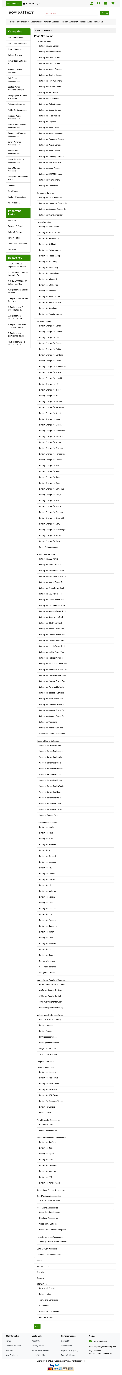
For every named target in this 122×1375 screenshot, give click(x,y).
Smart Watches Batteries (49, 1200)
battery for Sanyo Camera (50, 162)
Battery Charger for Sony (49, 524)
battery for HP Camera (48, 92)
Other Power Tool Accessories (52, 733)
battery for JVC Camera (49, 98)
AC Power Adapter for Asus (50, 990)
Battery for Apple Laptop (49, 232)
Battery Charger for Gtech (50, 372)
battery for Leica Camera (49, 116)
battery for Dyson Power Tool (51, 588)
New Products (43, 1266)
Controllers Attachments (49, 1212)
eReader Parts (45, 1113)
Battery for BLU (45, 850)
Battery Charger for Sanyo (50, 495)
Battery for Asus (46, 833)
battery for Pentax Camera (50, 145)
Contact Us (98, 22)
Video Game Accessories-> (14, 152)
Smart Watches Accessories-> (14, 143)
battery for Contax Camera (50, 69)
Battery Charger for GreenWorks (52, 366)
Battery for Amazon (47, 1072)
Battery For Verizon (47, 1107)
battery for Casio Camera (49, 57)
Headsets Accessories (48, 1218)
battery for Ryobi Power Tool (51, 699)
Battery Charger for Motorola (51, 436)
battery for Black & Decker (50, 565)
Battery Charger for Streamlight (52, 530)
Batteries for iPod (46, 1124)
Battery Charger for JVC (49, 396)
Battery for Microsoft (48, 279)
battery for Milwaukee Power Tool (53, 664)
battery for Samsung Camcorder (52, 209)
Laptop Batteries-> (16, 49)
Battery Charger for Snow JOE (51, 518)
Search (105, 13)
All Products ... (14, 203)
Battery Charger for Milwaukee (52, 431)
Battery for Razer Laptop (49, 296)
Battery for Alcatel (46, 827)
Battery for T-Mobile (47, 943)
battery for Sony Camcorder (51, 215)
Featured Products (13, 1346)
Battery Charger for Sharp (50, 506)
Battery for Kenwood (47, 1165)
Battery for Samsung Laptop (51, 302)
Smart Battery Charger (48, 547)
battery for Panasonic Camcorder (53, 203)
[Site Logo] (24, 13)
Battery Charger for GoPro (50, 361)
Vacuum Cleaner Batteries (48, 741)
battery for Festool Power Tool (52, 605)
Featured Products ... (17, 197)
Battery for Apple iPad (48, 1078)
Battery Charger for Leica (49, 419)
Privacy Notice (14, 238)
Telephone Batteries (16, 104)
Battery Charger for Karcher (50, 401)
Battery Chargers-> (16, 55)
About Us (12, 220)
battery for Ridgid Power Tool (51, 693)
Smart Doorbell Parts (48, 1054)
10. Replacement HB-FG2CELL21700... (17, 343)
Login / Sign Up (38, 1355)
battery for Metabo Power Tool (52, 658)
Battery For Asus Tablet (49, 1084)
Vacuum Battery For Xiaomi (50, 809)
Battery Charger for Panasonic (52, 454)
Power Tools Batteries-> (17, 62)
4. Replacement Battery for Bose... (18, 291)
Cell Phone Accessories (47, 823)
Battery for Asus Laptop (49, 238)
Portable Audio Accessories (48, 1120)
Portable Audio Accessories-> (14, 117)
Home (27, 3)
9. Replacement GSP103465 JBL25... (16, 334)
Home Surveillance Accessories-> (16, 160)
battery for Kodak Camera (50, 104)
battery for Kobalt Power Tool (51, 640)
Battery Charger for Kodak (50, 413)
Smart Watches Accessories (49, 1196)
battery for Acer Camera (49, 46)
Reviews (40, 1278)
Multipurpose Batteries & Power (50, 1015)
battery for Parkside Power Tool (52, 675)
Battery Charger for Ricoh (50, 471)
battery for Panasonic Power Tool (53, 669)
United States (13, 3)
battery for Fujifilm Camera (50, 81)
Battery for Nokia (46, 903)
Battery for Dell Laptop (48, 244)
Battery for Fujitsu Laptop (50, 250)
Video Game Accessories (47, 1208)
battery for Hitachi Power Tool (51, 629)
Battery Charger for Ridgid (50, 477)
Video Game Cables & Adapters (52, 1230)
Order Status (36, 22)
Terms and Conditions (17, 244)
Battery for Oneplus (47, 908)
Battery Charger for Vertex (50, 535)
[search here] (71, 13)
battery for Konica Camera (50, 110)
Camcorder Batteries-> (17, 43)
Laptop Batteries (44, 222)
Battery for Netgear (47, 897)
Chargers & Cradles (47, 972)
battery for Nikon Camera (50, 127)
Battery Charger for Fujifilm (50, 349)
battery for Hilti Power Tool (50, 623)
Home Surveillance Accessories (50, 1237)
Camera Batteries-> (16, 37)
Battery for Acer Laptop (49, 227)
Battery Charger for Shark (50, 500)
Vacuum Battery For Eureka (50, 757)
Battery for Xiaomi (46, 955)
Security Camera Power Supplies (53, 1241)
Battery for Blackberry (48, 844)
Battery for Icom (46, 1159)
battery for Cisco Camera (49, 63)
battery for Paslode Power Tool (52, 681)
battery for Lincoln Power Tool (52, 646)
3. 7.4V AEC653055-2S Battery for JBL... (17, 282)
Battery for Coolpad (47, 856)
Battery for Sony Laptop (49, 308)
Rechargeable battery (48, 1130)
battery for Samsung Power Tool (52, 704)
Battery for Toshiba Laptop (50, 314)
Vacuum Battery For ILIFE (50, 774)
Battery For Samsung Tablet (51, 1101)
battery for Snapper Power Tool (52, 716)
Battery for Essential (47, 862)
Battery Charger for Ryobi (49, 483)
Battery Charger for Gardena (51, 355)
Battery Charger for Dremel (50, 332)
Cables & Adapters (47, 961)
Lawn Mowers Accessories (14, 169)
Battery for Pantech (47, 920)
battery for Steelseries (48, 186)
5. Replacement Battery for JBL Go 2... (18, 299)
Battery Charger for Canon (50, 326)
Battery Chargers (44, 321)
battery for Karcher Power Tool (52, 634)
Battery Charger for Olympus (51, 448)
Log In (36, 3)
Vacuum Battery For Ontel (50, 798)
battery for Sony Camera (49, 180)
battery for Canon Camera (50, 52)
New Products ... (15, 191)
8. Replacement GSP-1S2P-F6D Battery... (17, 326)
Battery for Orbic (46, 914)
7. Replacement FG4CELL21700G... (16, 317)
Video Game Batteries (48, 1224)
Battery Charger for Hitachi (50, 378)
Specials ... (12, 185)
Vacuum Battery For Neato (50, 792)
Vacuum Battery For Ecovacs (51, 751)
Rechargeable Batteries (49, 1043)
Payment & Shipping (52, 22)
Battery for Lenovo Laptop (50, 273)
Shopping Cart (86, 22)
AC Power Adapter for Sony (50, 1002)
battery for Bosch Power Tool (51, 570)
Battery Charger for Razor (50, 465)
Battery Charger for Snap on (51, 512)
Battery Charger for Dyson (50, 337)
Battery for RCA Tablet (48, 1095)
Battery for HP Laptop (48, 262)
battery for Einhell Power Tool (51, 600)
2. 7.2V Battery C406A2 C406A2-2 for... (18, 273)
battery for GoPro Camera (50, 87)
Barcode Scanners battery (50, 1019)
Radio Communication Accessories (51, 1138)
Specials (40, 1272)
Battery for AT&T (46, 839)
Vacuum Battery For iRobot (50, 780)
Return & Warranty (70, 22)
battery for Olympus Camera (51, 133)
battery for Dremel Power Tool (51, 582)
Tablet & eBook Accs (45, 1067)
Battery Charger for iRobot (50, 390)
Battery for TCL (45, 949)
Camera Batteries (44, 41)
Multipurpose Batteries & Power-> (17, 97)
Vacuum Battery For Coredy (50, 745)
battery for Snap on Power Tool (52, 710)
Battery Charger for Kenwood (51, 407)
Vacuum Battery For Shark (50, 803)
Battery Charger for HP (48, 384)
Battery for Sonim (46, 932)
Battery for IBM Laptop (48, 267)
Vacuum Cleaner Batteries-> (15, 71)
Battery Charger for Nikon (50, 442)
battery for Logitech (47, 122)
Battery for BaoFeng (47, 1142)
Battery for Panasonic (48, 291)
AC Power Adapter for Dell (50, 996)
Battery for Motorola (47, 891)
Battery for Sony (46, 938)
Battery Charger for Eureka (50, 343)
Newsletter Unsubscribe (49, 1311)
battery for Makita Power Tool (51, 652)
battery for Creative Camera (50, 75)
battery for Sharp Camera (50, 168)
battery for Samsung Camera (51, 156)
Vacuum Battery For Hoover (51, 769)
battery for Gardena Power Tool (52, 611)
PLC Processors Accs (48, 1037)
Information (22, 22)
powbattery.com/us (60, 1361)
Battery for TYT (45, 1177)
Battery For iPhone (47, 873)
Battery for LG (45, 885)
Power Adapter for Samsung (51, 1008)
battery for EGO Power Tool (50, 594)
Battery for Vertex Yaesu (49, 1183)
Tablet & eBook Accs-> (17, 110)
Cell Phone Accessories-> (14, 79)
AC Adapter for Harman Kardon (52, 984)
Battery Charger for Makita (50, 425)
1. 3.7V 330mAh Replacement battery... (17, 265)
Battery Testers (45, 1031)
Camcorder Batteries (45, 193)
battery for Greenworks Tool (51, 617)
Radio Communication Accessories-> (17, 126)
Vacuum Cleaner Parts (48, 815)
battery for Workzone (48, 722)
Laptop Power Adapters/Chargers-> (17, 88)
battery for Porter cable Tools (51, 687)
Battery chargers (46, 1025)
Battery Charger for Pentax (50, 460)
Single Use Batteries (47, 1048)
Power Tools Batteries (46, 554)
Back (37, 1326)
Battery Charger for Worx (49, 541)
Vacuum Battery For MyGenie (51, 786)
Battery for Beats (46, 1148)
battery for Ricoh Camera (49, 151)
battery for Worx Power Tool (51, 728)
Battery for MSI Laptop (48, 285)
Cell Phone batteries (47, 967)
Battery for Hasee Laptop (49, 256)
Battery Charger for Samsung (51, 489)
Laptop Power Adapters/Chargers (51, 980)
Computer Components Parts (18, 178)
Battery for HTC (45, 868)
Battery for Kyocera (47, 879)
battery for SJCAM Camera (50, 174)
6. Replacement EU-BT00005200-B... (16, 308)
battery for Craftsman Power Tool (53, 576)
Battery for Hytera (46, 1154)
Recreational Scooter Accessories (17, 134)
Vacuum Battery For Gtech (50, 763)
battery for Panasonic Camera (51, 139)
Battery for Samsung (48, 926)
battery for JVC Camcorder (50, 197)
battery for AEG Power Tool (50, 559)
